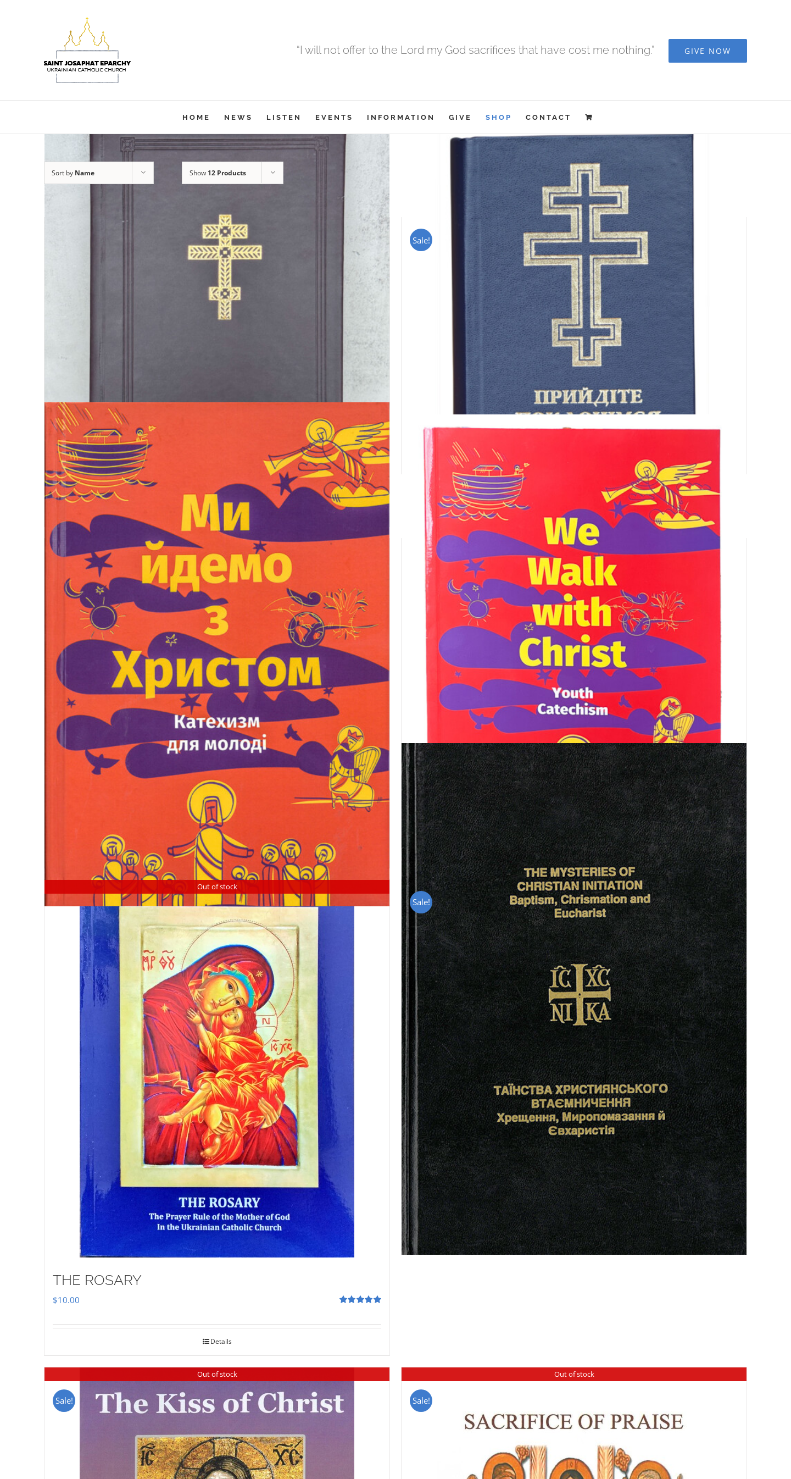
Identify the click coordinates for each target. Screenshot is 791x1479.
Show (218, 173)
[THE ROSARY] (216, 1069)
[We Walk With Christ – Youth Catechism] (574, 644)
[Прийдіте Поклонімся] (574, 297)
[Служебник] (216, 323)
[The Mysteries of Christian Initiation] (574, 999)
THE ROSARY (97, 1280)
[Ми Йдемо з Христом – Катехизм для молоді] (216, 654)
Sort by (73, 173)
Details (221, 1341)
